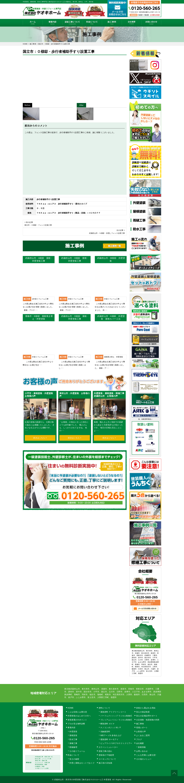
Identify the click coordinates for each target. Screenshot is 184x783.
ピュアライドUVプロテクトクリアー (116, 743)
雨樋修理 (73, 747)
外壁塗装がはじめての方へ (79, 716)
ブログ (139, 739)
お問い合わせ (151, 23)
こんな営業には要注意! (146, 755)
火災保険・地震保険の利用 (147, 720)
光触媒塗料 (105, 732)
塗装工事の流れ (72, 23)
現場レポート (142, 728)
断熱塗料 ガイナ (107, 724)
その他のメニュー (144, 759)
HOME (33, 23)
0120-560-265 (147, 597)
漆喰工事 (73, 743)
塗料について (104, 708)
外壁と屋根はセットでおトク (82, 763)
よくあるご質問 (143, 735)
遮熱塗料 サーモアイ (109, 739)
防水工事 (73, 739)
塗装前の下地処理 (106, 755)
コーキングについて (107, 759)
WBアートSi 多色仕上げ (110, 735)
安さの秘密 (74, 759)
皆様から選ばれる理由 (145, 708)
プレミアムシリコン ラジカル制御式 (116, 720)
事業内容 (52, 23)
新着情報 (142, 747)
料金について (92, 23)
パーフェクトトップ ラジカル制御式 (116, 716)
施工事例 (112, 23)
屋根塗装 (73, 735)
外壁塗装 (73, 732)
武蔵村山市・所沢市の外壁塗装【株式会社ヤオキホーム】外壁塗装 (82, 780)
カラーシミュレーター (108, 747)
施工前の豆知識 (105, 763)
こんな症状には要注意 (77, 712)
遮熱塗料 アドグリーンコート (113, 712)
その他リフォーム (77, 751)
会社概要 (132, 23)
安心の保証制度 (143, 712)
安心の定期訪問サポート (146, 716)
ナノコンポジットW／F (110, 728)
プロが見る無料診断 (76, 724)
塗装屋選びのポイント (77, 720)
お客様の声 (141, 732)
